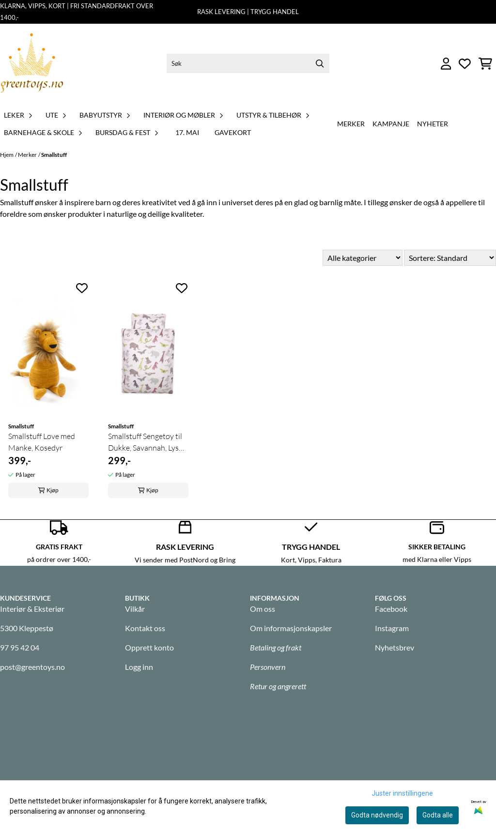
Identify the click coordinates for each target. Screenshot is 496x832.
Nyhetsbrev (394, 647)
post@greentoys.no (32, 666)
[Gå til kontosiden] (446, 64)
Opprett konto (149, 647)
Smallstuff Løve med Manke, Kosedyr (41, 442)
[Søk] (248, 63)
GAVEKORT (233, 132)
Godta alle (437, 815)
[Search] (319, 63)
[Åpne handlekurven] (485, 64)
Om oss (262, 608)
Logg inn (139, 666)
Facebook (391, 608)
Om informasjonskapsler (291, 628)
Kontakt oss (145, 628)
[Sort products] (450, 258)
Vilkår (135, 608)
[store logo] (32, 63)
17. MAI (187, 132)
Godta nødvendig (377, 815)
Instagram (392, 628)
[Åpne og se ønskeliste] (465, 64)
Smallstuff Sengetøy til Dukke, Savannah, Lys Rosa (145, 442)
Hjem (7, 154)
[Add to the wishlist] (82, 288)
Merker (351, 124)
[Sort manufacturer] (363, 258)
